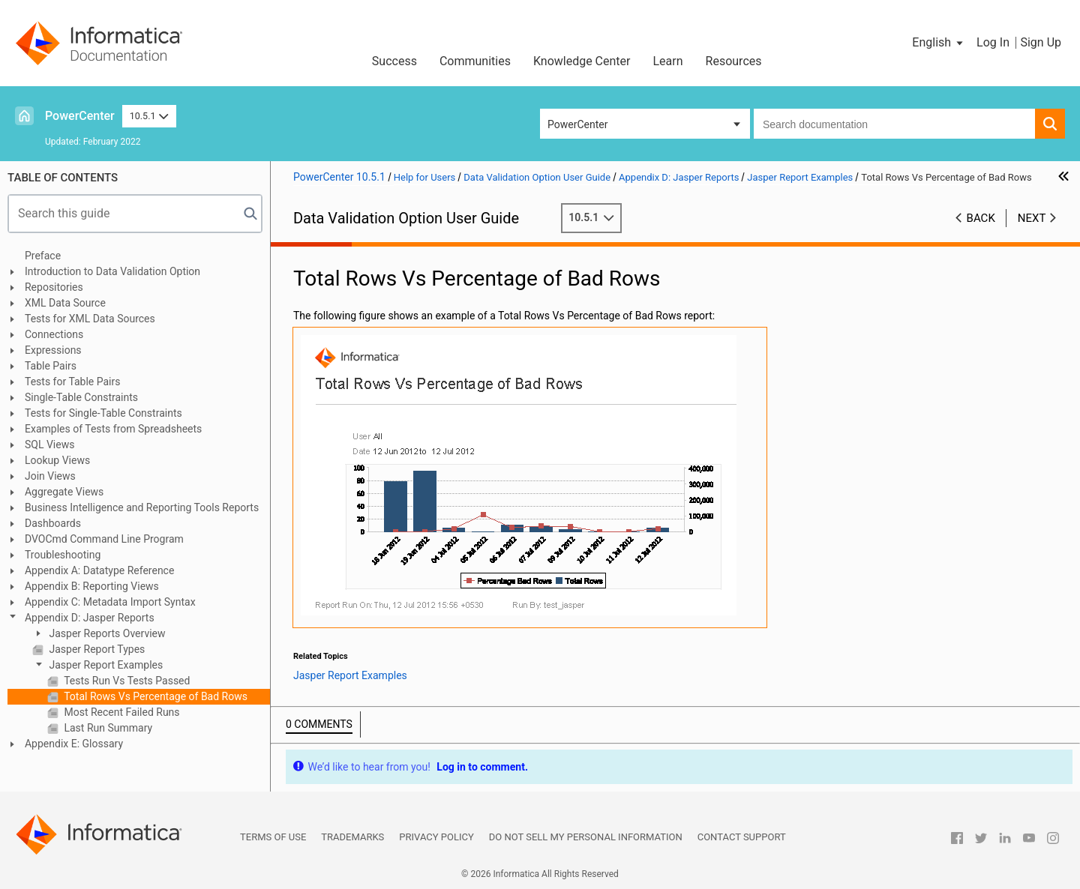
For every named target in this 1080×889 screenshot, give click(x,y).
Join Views (50, 476)
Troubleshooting (62, 555)
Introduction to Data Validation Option (112, 271)
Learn (668, 61)
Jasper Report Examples (104, 665)
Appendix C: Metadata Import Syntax (110, 602)
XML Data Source (65, 303)
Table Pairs (50, 366)
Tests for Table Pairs (73, 382)
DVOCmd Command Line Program (104, 539)
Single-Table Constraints (81, 397)
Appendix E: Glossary (74, 744)
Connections (54, 334)
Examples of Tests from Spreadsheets (113, 429)
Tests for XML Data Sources (90, 319)
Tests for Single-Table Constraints (103, 413)
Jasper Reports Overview (106, 633)
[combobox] (894, 124)
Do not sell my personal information (585, 837)
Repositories (54, 287)
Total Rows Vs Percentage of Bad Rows (155, 696)
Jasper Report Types (95, 649)
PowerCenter (80, 116)
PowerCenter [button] (578, 124)
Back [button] (981, 218)
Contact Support (742, 837)
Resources (734, 61)
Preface (43, 256)
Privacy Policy (436, 837)
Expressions (53, 350)
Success (394, 61)
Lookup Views (57, 460)
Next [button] (1032, 218)
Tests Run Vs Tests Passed (126, 681)
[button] (938, 42)
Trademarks (352, 837)
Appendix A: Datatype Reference (99, 570)
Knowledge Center (582, 61)
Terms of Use (273, 837)
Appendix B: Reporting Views (92, 586)
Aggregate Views (64, 492)
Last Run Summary (107, 728)
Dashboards (53, 523)
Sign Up (1040, 42)
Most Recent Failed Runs (121, 712)
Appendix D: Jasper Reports (89, 618)
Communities (475, 61)
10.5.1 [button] (149, 115)
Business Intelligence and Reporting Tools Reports (142, 507)
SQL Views (49, 444)
